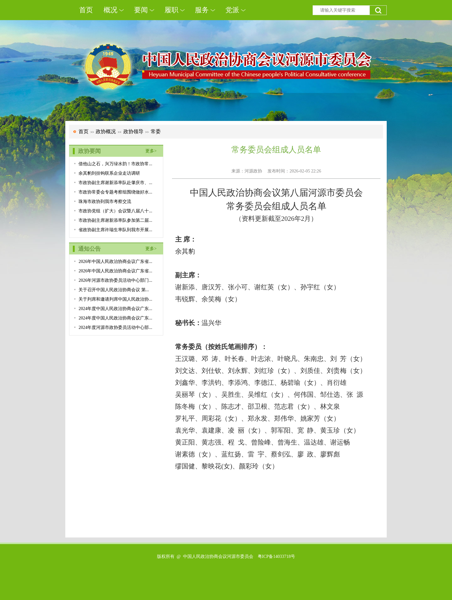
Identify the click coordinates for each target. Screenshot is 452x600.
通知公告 (89, 249)
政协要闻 (89, 151)
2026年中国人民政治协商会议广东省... (115, 261)
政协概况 (106, 131)
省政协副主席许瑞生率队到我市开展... (115, 229)
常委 (156, 131)
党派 (232, 10)
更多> (151, 151)
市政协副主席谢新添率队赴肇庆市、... (115, 182)
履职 (171, 10)
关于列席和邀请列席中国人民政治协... (115, 299)
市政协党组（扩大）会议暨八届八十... (115, 211)
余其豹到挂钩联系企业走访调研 (109, 173)
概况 (110, 10)
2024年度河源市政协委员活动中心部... (115, 327)
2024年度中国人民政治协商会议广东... (115, 308)
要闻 (141, 10)
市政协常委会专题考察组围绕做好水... (115, 192)
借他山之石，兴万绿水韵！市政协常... (115, 163)
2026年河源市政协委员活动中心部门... (115, 280)
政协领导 (133, 131)
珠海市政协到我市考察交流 (104, 201)
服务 (202, 10)
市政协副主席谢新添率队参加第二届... (115, 220)
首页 (86, 10)
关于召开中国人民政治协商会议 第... (113, 289)
